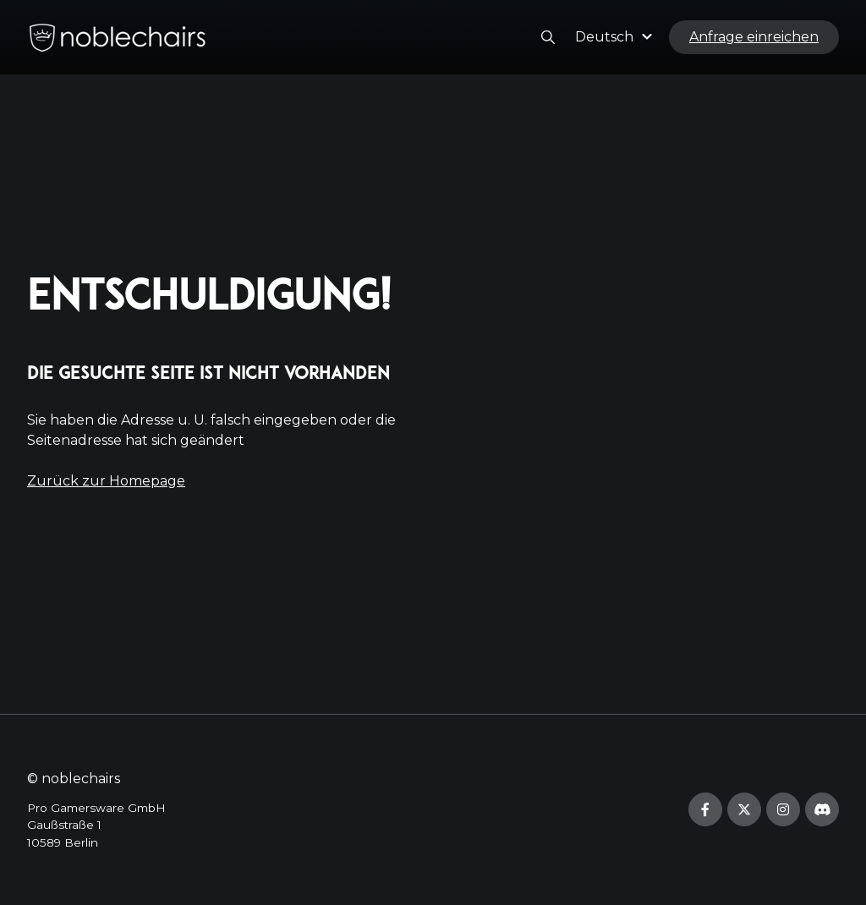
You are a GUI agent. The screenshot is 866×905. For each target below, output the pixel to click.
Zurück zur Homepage (106, 481)
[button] (616, 37)
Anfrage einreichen (754, 37)
